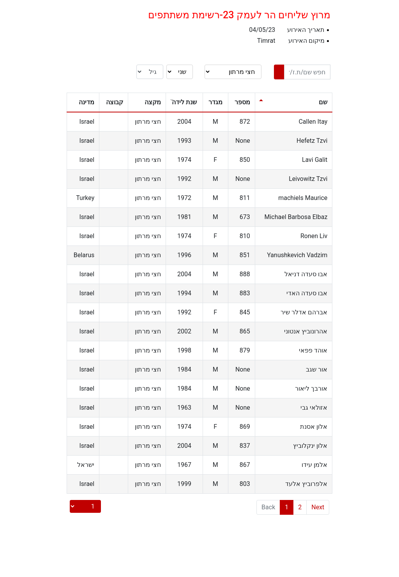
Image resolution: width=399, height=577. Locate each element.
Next (317, 507)
